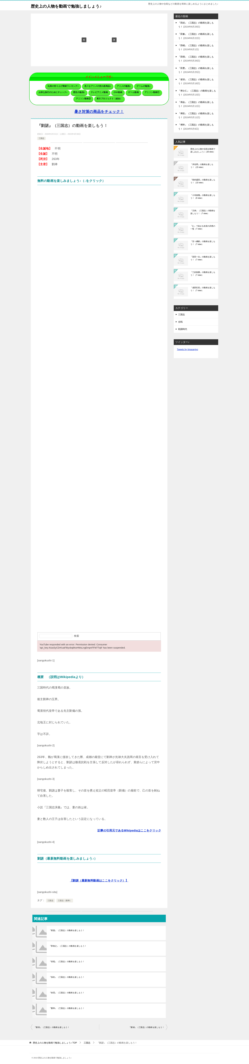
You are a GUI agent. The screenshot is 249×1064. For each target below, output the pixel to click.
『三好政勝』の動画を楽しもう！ (202, 273)
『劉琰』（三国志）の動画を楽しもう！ (51, 1026)
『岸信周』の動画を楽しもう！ (201, 165)
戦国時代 (182, 329)
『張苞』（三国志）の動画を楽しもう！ (66, 960)
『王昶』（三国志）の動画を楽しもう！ (202, 212)
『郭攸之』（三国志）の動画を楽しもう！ (68, 944)
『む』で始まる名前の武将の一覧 (202, 227)
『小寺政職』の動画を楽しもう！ (202, 196)
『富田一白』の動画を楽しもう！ (202, 258)
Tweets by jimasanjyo (187, 349)
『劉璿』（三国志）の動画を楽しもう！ (146, 1026)
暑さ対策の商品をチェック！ (99, 110)
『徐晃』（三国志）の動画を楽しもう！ (66, 991)
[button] (84, 39)
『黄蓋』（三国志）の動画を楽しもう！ (66, 929)
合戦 (180, 322)
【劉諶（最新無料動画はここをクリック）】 (99, 879)
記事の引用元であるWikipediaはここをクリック (129, 829)
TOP (55, 1041)
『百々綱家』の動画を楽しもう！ (202, 242)
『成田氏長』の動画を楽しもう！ (202, 289)
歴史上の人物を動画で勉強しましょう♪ (73, 5)
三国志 (41, 137)
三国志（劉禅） (65, 899)
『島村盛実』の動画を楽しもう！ (202, 181)
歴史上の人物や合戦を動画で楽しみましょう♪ (202, 150)
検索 (76, 634)
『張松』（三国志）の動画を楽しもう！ (66, 976)
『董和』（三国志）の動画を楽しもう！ (66, 1007)
